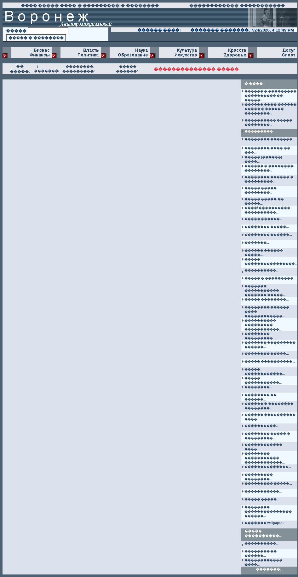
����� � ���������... (270, 278)
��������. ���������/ (78, 69)
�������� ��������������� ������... (268, 511)
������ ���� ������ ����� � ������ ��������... (270, 109)
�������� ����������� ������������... (264, 458)
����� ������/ (127, 69)
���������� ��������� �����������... (263, 325)
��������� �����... (268, 483)
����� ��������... (266, 299)
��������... (258, 387)
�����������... (263, 491)
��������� (258, 131)
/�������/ (46, 69)
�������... (256, 242)
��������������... (267, 467)
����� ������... (263, 219)
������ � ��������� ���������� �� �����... (270, 96)
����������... (261, 270)
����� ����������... (269, 361)
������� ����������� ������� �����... (265, 290)
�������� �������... (269, 139)
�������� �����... (266, 227)
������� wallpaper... (264, 523)
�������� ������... (268, 234)
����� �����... (261, 499)
